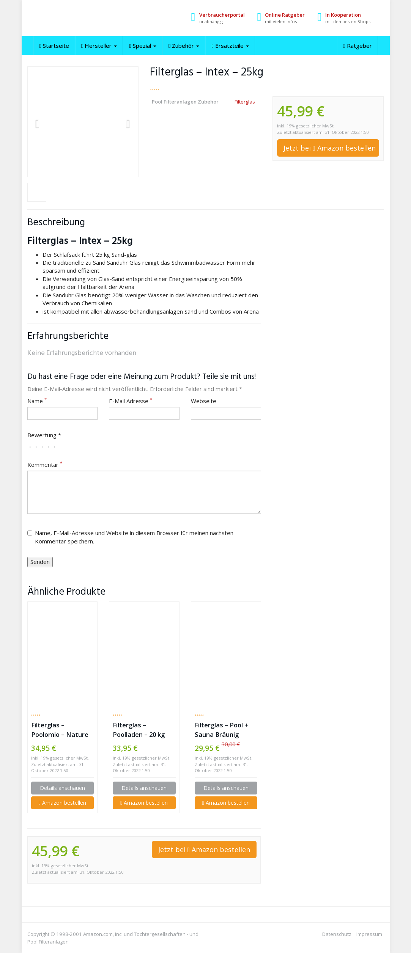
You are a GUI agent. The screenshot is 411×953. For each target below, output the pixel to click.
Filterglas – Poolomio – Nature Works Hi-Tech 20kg (61, 730)
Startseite (54, 45)
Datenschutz (336, 934)
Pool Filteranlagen (48, 941)
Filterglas (245, 101)
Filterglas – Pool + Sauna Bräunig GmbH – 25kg (221, 730)
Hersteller (99, 45)
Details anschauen (62, 787)
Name (37, 401)
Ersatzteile (230, 45)
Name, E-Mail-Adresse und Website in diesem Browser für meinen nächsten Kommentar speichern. (130, 537)
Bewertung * (44, 435)
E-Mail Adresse (130, 401)
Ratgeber (357, 45)
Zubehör (183, 45)
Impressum (369, 934)
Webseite (203, 401)
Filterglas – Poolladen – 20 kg (139, 730)
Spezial (142, 45)
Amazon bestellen (62, 802)
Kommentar (44, 464)
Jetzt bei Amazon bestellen (329, 147)
